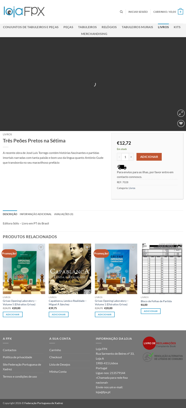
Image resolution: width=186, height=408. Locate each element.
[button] (138, 11)
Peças (68, 27)
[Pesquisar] (121, 11)
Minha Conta (57, 371)
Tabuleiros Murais (137, 27)
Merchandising (94, 33)
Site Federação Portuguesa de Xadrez (22, 367)
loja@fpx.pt (103, 392)
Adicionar (149, 156)
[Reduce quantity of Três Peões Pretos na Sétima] (119, 156)
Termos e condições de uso (20, 376)
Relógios (109, 27)
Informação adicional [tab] (36, 214)
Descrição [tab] (10, 214)
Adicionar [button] (13, 314)
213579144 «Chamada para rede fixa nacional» (112, 377)
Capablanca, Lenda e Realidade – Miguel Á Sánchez (68, 302)
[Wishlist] (181, 123)
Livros (163, 27)
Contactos (9, 350)
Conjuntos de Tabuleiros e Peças (31, 27)
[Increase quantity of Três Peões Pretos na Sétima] (131, 156)
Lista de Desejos (59, 364)
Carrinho (55, 350)
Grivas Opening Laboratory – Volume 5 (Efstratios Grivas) (20, 302)
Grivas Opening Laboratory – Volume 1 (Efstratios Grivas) (112, 302)
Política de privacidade (17, 357)
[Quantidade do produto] (125, 156)
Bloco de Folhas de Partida (156, 301)
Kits (177, 27)
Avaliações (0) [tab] (63, 214)
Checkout (55, 357)
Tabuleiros (87, 27)
